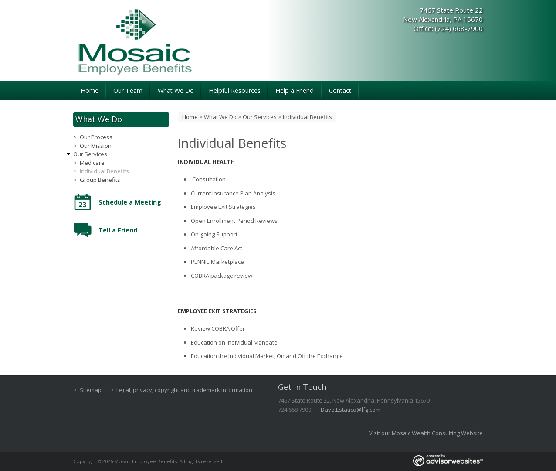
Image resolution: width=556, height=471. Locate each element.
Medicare (92, 163)
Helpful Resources (235, 90)
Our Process (96, 137)
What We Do (176, 90)
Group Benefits (100, 180)
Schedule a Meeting (129, 202)
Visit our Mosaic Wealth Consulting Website (426, 433)
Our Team (127, 90)
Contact (340, 90)
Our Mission (96, 146)
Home (89, 90)
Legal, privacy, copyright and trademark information (184, 390)
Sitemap (91, 390)
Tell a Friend (117, 230)
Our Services (260, 117)
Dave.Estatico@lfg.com (350, 409)
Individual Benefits (104, 171)
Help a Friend (294, 90)
